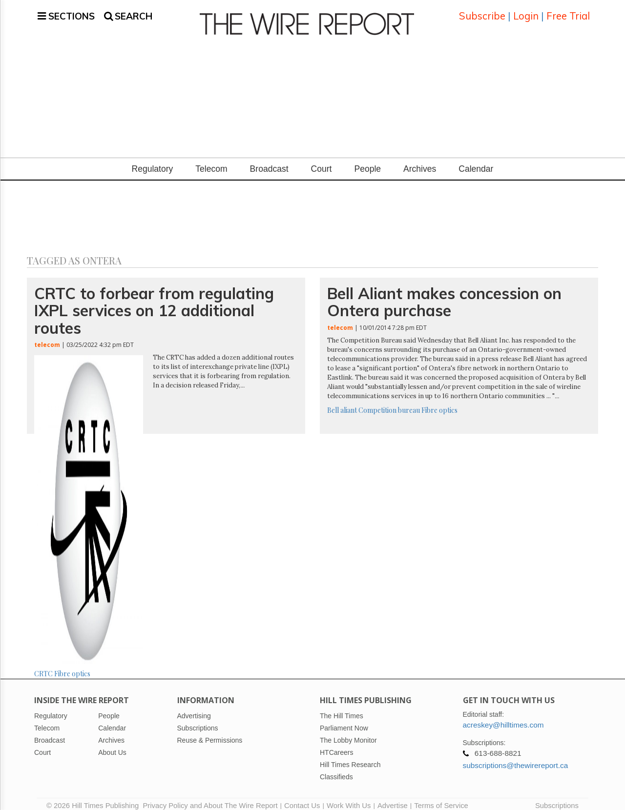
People (367, 161)
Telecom (211, 161)
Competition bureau (389, 402)
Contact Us (302, 798)
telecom (47, 337)
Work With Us (349, 798)
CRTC (43, 666)
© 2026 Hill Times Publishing (94, 798)
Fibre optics (72, 666)
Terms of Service (441, 798)
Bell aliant (342, 402)
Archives (419, 161)
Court (321, 161)
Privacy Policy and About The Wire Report (210, 798)
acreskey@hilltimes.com (503, 717)
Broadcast (269, 161)
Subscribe (482, 12)
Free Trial (568, 12)
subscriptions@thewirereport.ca (515, 757)
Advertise (392, 798)
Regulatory (152, 161)
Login (526, 12)
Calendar (475, 161)
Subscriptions (557, 798)
